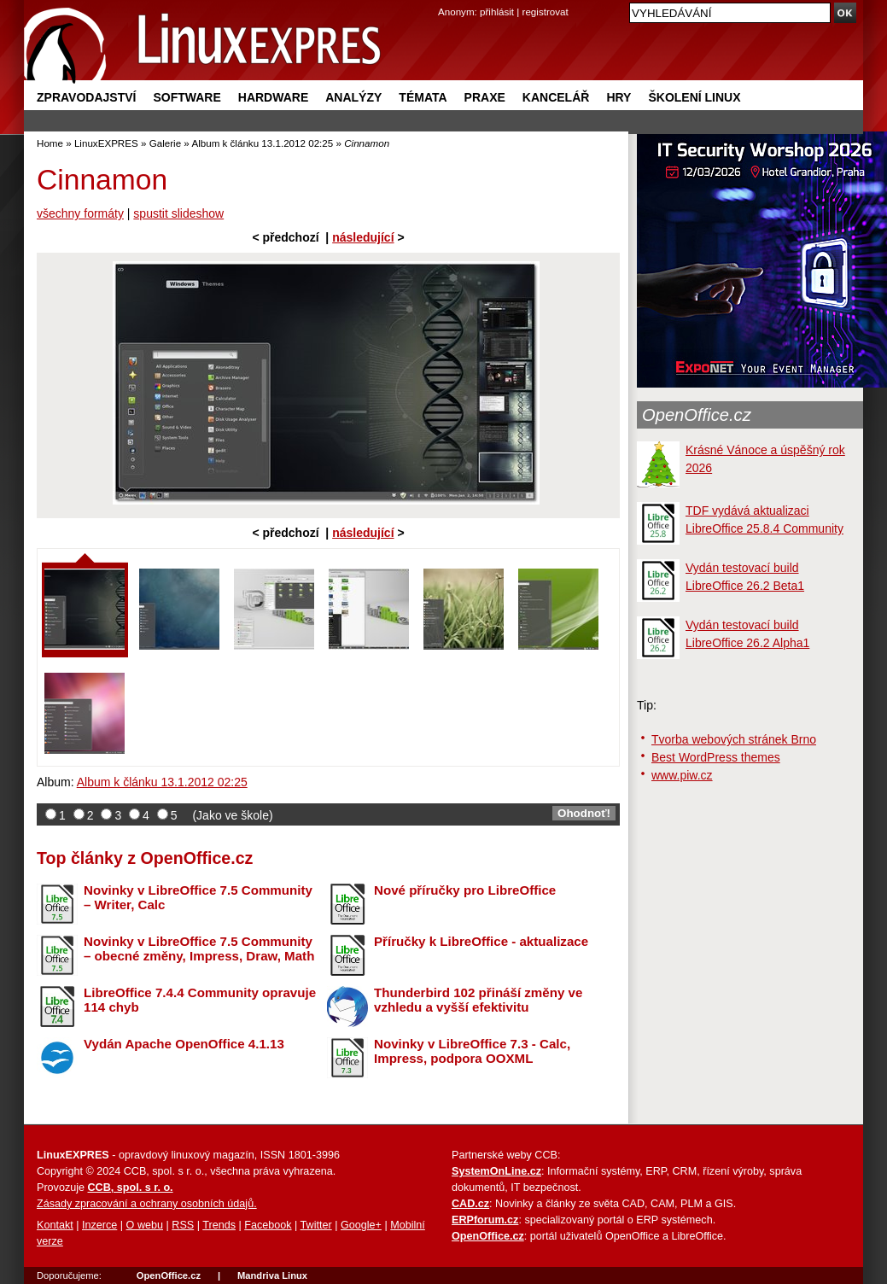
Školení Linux (694, 97)
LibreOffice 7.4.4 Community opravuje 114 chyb (200, 999)
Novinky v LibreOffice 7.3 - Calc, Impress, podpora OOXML (472, 1050)
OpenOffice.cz (696, 415)
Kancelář (556, 97)
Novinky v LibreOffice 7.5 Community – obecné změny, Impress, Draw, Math (199, 948)
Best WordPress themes (715, 757)
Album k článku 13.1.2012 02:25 (262, 143)
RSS (183, 1225)
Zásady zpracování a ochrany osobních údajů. (147, 1204)
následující (363, 237)
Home (50, 143)
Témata (422, 97)
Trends (219, 1225)
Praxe (484, 97)
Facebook (267, 1225)
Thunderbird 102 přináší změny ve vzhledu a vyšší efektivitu (478, 999)
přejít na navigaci (443, 0)
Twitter (316, 1225)
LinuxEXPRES (106, 143)
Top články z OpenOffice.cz (145, 858)
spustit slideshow (178, 213)
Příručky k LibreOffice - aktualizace (481, 941)
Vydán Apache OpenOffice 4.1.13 (184, 1043)
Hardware (273, 97)
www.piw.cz (682, 775)
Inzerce (99, 1225)
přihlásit (497, 11)
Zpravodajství (86, 97)
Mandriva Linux (272, 1275)
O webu (144, 1225)
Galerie (165, 143)
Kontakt (55, 1225)
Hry (618, 97)
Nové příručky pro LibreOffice (465, 890)
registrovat (545, 11)
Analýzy (353, 97)
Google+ (361, 1225)
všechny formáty (80, 213)
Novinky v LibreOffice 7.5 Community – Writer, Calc (198, 897)
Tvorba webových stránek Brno (733, 739)
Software (186, 97)
